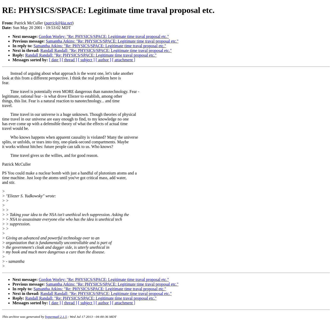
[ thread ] (69, 60)
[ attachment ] (123, 60)
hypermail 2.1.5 (56, 317)
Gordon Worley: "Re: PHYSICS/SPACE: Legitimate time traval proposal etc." (104, 36)
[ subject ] (86, 60)
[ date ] (55, 60)
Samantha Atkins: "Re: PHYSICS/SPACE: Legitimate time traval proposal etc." (112, 41)
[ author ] (103, 60)
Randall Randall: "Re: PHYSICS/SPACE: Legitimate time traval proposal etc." (106, 50)
